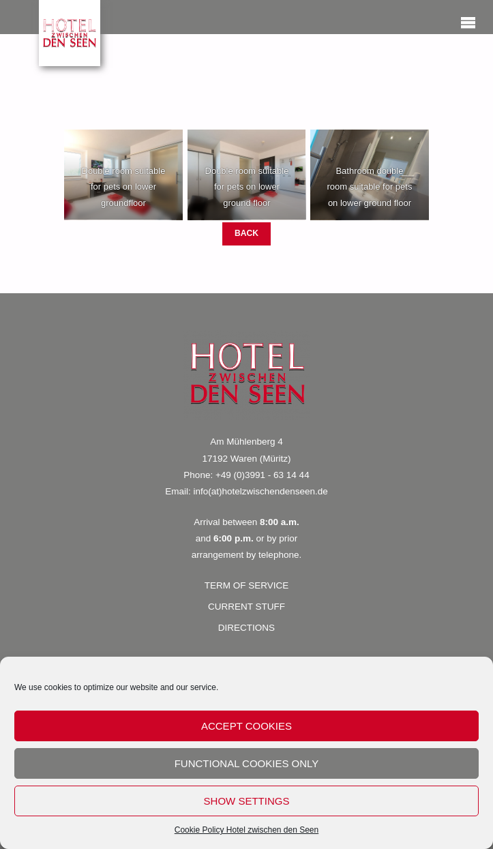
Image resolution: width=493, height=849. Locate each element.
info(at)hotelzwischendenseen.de (260, 491)
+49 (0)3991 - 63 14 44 (262, 475)
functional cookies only (247, 763)
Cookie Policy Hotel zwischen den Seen (246, 830)
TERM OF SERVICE (247, 585)
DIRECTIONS (246, 628)
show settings (247, 801)
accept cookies (246, 726)
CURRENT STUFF (246, 606)
